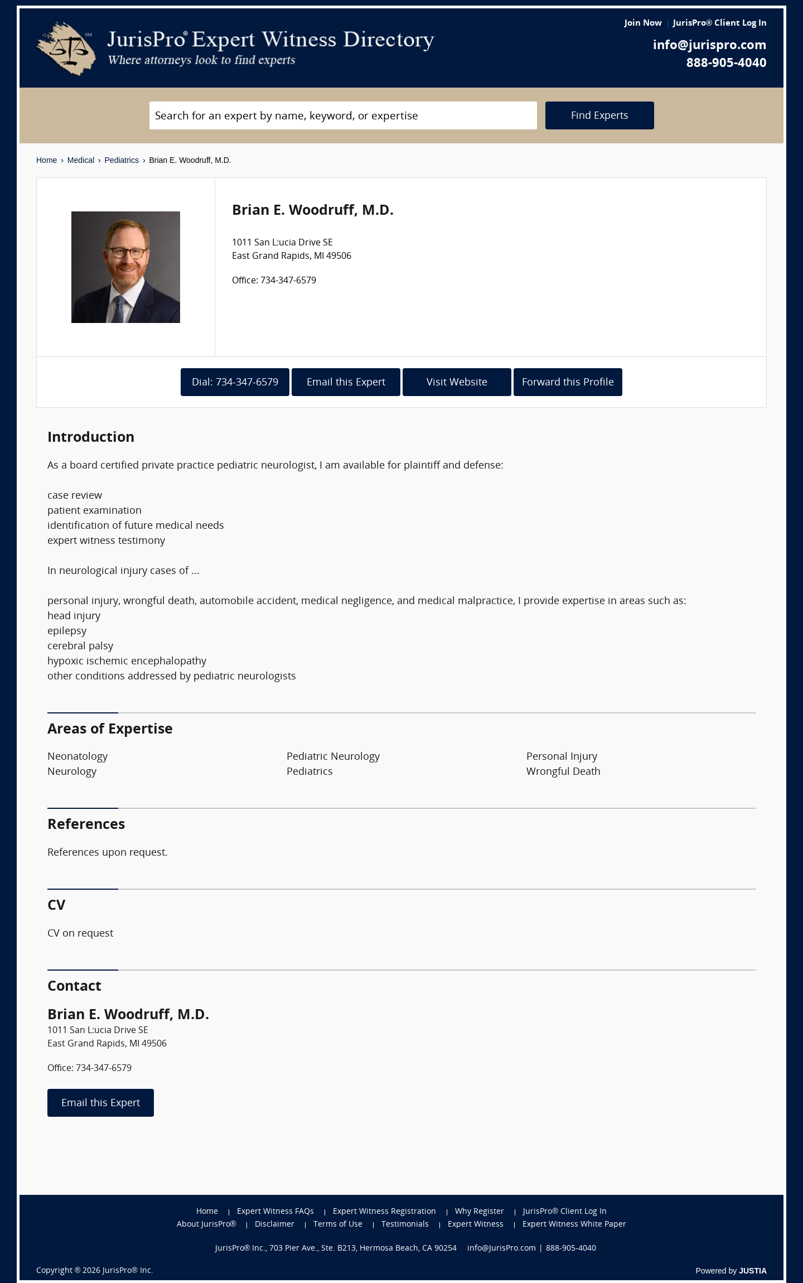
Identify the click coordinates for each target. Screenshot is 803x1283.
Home (46, 160)
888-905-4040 (726, 63)
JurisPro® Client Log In (720, 24)
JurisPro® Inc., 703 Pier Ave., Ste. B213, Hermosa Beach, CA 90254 (336, 1249)
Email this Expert (346, 383)
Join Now (643, 24)
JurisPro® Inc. (128, 1271)
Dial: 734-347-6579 (235, 383)
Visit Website (457, 383)
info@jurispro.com (710, 46)
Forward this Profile (568, 383)
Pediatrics (122, 160)
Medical (80, 160)
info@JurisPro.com (501, 1249)
